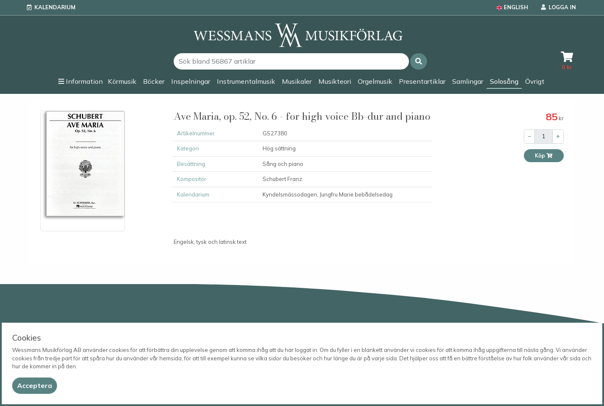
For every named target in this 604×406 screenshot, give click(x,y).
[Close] (34, 386)
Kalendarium (55, 7)
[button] (418, 61)
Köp (544, 156)
